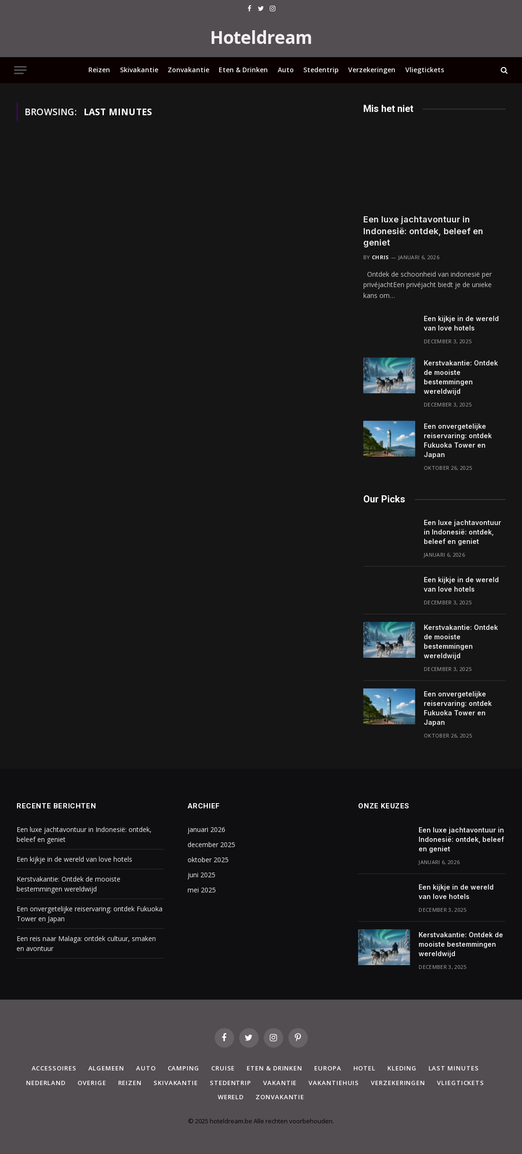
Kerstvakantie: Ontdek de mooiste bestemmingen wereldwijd (461, 377)
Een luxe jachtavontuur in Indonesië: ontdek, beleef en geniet (423, 230)
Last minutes (453, 1068)
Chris (380, 257)
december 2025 (211, 844)
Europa (327, 1068)
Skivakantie (139, 69)
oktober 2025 (208, 859)
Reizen (99, 69)
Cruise (223, 1068)
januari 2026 (206, 829)
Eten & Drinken (243, 69)
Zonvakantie (188, 69)
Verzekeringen (371, 69)
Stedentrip (321, 69)
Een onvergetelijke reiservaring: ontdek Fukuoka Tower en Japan (458, 440)
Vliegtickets (424, 69)
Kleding (401, 1068)
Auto (286, 69)
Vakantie (280, 1082)
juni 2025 (201, 874)
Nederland (46, 1082)
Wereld (231, 1097)
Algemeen (106, 1068)
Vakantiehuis (333, 1082)
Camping (183, 1068)
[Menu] (20, 70)
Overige (91, 1082)
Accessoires (54, 1068)
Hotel (364, 1068)
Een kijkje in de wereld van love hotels (461, 323)
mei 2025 (202, 889)
